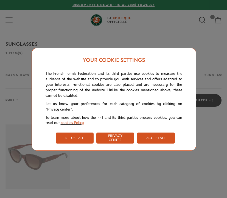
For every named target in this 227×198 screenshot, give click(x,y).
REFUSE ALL (74, 138)
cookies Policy (72, 122)
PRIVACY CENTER (115, 138)
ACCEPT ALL (155, 138)
